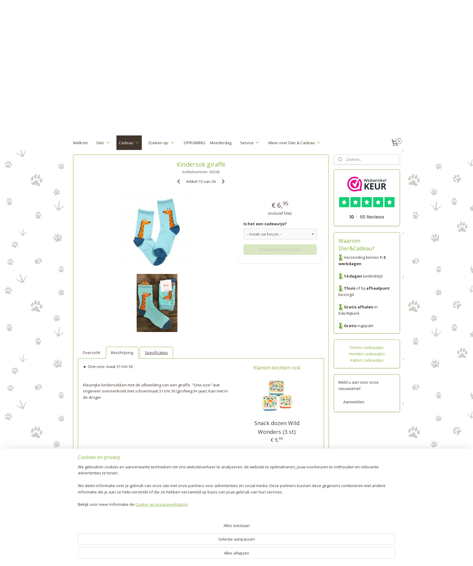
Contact (80, 532)
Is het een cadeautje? (265, 223)
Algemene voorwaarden (95, 525)
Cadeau (129, 142)
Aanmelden (353, 402)
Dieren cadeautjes (367, 347)
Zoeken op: (161, 142)
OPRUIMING (194, 142)
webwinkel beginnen (250, 555)
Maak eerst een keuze (280, 249)
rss (227, 555)
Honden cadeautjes (367, 353)
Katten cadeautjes (367, 360)
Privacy (79, 519)
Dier (103, 142)
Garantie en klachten (92, 513)
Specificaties (156, 352)
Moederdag (220, 142)
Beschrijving (122, 352)
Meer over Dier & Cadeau (294, 142)
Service (250, 142)
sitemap (214, 555)
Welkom (80, 142)
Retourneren (85, 506)
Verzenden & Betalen (92, 500)
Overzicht (91, 352)
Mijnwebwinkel (302, 555)
